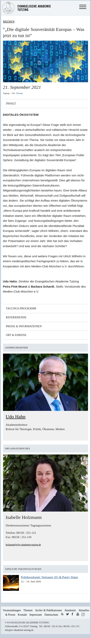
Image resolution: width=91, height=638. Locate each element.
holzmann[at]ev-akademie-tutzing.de (23, 544)
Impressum (35, 614)
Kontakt (22, 614)
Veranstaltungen (12, 610)
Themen (27, 610)
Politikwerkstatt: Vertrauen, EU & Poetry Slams (49, 577)
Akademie (70, 610)
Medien (9, 21)
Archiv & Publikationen (48, 610)
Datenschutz (51, 614)
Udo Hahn (15, 416)
